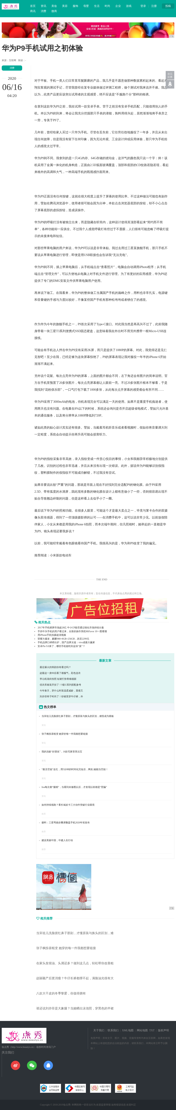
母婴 (86, 5)
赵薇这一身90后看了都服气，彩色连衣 (60, 673)
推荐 (44, 814)
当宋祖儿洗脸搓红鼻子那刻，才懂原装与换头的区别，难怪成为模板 (78, 716)
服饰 (75, 5)
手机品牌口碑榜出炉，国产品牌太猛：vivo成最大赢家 (66, 642)
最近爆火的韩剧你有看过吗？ (55, 667)
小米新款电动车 (61, 555)
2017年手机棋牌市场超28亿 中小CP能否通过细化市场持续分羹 (71, 627)
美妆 (54, 5)
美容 (65, 5)
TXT (152, 1030)
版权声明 (163, 1030)
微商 (54, 11)
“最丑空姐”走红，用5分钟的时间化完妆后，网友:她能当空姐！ (75, 769)
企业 (118, 5)
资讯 (43, 5)
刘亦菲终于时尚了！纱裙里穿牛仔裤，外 (61, 696)
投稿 (168, 5)
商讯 (33, 11)
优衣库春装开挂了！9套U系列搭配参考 (60, 685)
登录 (143, 5)
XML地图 (128, 1030)
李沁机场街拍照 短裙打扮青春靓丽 (58, 679)
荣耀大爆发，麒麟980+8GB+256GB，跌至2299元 (63, 639)
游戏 (128, 5)
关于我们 (98, 1030)
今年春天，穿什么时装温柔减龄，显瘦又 (61, 690)
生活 (97, 5)
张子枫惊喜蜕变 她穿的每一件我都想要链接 (65, 734)
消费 (43, 11)
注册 (154, 5)
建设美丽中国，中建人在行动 (57, 840)
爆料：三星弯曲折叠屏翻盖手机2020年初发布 (66, 822)
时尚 (107, 5)
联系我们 (113, 1030)
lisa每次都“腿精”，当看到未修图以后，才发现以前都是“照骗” (74, 787)
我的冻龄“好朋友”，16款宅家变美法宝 (62, 751)
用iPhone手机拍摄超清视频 (52, 635)
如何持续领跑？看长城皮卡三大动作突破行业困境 (68, 805)
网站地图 (142, 1030)
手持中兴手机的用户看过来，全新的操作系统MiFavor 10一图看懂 (72, 631)
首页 (33, 5)
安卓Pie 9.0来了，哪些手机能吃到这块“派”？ (61, 646)
